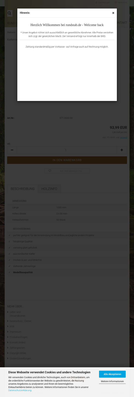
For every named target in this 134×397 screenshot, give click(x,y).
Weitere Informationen (112, 381)
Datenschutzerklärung (19, 390)
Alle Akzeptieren (112, 374)
